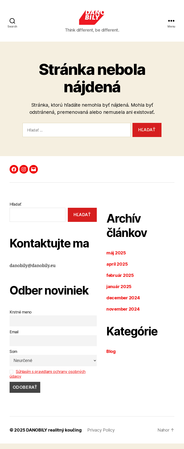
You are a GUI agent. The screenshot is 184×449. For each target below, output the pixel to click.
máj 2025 (116, 258)
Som (13, 357)
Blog (111, 356)
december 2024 (123, 303)
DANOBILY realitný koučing (53, 435)
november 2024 (123, 314)
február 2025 (120, 280)
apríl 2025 (117, 269)
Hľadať (15, 209)
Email (14, 337)
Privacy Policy (101, 435)
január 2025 (119, 292)
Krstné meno (21, 317)
